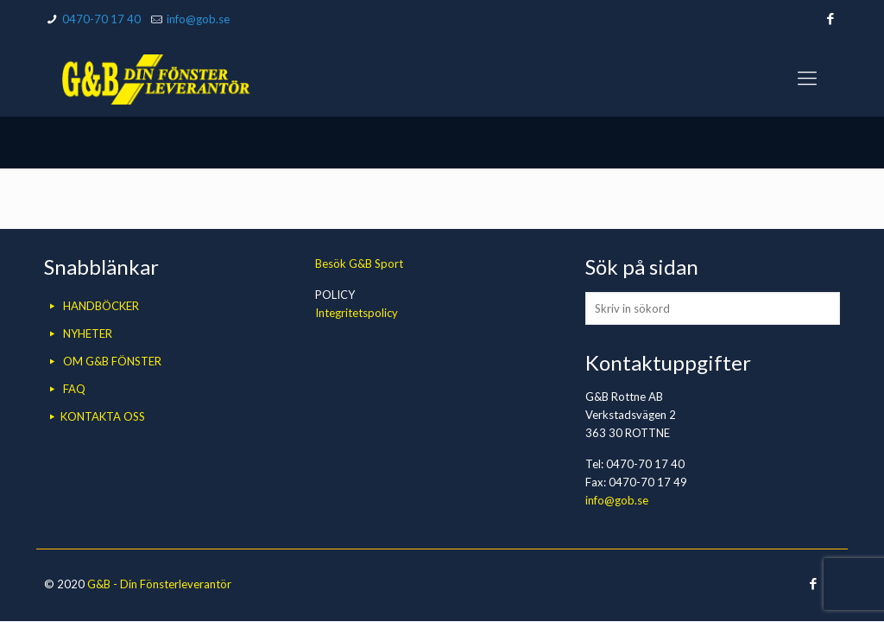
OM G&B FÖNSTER (112, 361)
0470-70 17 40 (101, 19)
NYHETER (87, 333)
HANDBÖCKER (101, 306)
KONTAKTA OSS (102, 416)
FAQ (74, 389)
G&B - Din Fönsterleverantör (159, 584)
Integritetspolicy (356, 313)
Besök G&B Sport (359, 263)
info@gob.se (198, 19)
